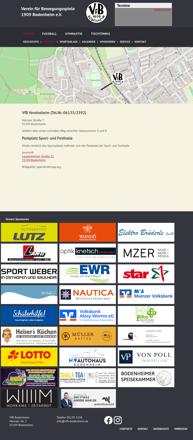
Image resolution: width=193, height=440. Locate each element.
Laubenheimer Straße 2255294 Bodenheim (38, 158)
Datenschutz (161, 429)
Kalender (89, 41)
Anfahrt (49, 41)
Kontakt (140, 41)
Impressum (180, 429)
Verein (28, 34)
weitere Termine (162, 9)
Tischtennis (100, 34)
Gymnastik (73, 34)
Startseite (125, 429)
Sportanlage (69, 41)
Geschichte (31, 41)
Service (125, 41)
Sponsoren (107, 41)
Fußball (49, 34)
